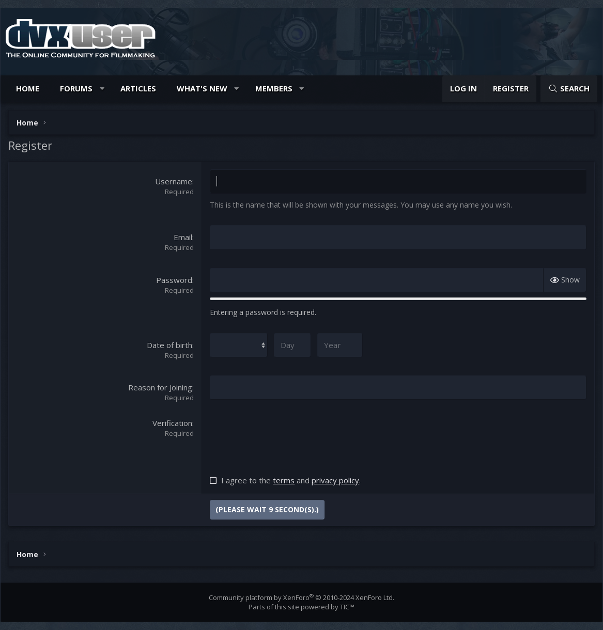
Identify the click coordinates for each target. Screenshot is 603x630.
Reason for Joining (160, 387)
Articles (138, 88)
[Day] (289, 345)
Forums (76, 88)
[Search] (568, 88)
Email (183, 237)
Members (273, 88)
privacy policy (335, 480)
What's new (202, 88)
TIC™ (347, 606)
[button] (102, 88)
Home (27, 88)
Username (173, 181)
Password (174, 279)
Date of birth (169, 344)
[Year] (337, 345)
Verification (172, 423)
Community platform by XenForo (301, 597)
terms (284, 480)
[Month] (237, 345)
